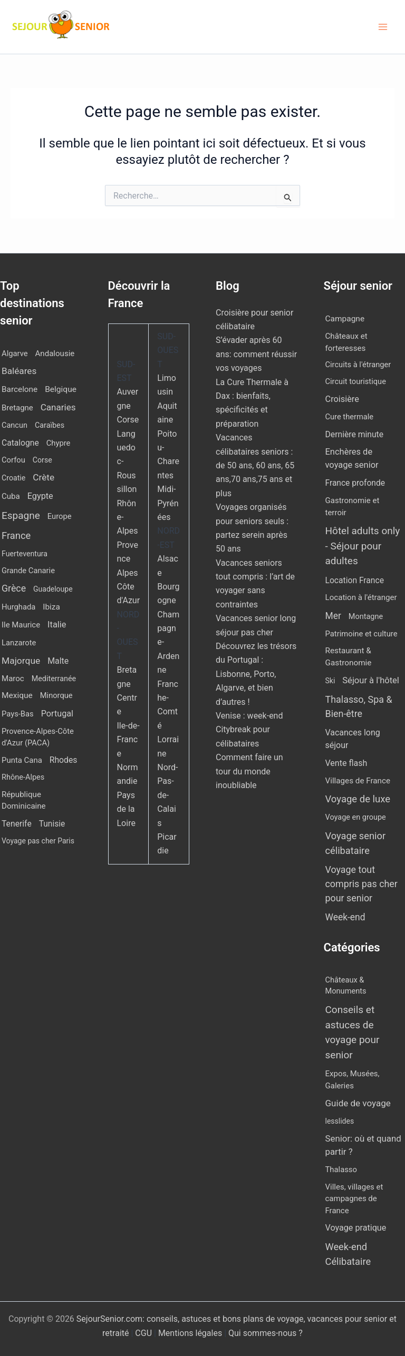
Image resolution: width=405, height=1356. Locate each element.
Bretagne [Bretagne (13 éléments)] (17, 407)
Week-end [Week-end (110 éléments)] (345, 917)
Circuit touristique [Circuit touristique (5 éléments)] (355, 381)
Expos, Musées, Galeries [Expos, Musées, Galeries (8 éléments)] (352, 1079)
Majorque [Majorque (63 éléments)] (21, 660)
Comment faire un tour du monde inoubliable (249, 771)
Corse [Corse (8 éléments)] (42, 460)
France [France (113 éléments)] (16, 535)
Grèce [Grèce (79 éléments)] (14, 588)
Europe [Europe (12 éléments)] (59, 516)
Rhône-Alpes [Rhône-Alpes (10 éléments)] (23, 777)
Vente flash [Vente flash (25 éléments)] (346, 763)
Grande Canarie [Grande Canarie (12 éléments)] (28, 570)
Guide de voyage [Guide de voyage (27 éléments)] (358, 1103)
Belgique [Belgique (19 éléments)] (60, 389)
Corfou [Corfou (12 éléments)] (13, 460)
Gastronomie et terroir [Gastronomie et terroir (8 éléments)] (352, 506)
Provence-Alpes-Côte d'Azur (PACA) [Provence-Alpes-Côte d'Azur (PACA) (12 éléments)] (38, 737)
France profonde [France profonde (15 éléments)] (355, 483)
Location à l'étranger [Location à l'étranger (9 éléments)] (361, 597)
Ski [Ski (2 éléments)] (330, 680)
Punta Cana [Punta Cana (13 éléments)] (22, 760)
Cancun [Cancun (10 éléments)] (14, 425)
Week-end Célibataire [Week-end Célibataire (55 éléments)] (348, 1253)
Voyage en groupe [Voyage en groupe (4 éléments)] (355, 817)
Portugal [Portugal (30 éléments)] (57, 714)
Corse (128, 420)
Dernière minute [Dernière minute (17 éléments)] (354, 434)
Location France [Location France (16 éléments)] (354, 580)
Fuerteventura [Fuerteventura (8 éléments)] (24, 553)
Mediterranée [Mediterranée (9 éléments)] (54, 678)
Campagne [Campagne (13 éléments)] (345, 318)
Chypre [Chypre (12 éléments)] (58, 443)
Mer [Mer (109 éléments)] (333, 616)
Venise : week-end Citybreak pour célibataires (249, 730)
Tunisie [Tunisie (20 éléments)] (52, 824)
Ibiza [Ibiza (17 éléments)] (51, 607)
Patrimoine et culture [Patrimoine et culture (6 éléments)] (361, 633)
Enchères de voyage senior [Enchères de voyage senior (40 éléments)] (352, 458)
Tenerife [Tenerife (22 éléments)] (17, 824)
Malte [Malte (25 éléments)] (58, 661)
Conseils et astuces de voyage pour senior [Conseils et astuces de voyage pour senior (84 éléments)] (352, 1032)
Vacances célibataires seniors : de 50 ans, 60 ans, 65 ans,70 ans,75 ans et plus (255, 465)
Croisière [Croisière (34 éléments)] (342, 399)
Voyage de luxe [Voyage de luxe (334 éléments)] (358, 799)
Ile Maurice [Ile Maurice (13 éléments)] (21, 625)
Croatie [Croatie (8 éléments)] (13, 478)
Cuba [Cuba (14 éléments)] (11, 496)
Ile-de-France (128, 740)
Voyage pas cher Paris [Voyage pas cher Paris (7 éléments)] (38, 841)
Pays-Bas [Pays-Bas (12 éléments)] (18, 714)
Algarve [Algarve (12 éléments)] (15, 353)
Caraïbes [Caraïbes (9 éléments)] (49, 425)
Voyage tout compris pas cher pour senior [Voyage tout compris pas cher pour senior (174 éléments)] (361, 883)
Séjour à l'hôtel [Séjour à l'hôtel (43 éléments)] (370, 680)
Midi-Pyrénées (167, 503)
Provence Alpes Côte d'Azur (128, 573)
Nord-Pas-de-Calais (167, 795)
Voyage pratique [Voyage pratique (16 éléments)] (356, 1228)
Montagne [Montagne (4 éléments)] (366, 616)
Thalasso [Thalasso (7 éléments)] (341, 1169)
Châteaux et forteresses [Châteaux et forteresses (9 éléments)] (346, 342)
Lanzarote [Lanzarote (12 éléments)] (19, 642)
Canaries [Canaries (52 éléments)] (58, 407)
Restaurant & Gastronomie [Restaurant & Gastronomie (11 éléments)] (348, 656)
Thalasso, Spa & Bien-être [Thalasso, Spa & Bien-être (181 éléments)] (358, 706)
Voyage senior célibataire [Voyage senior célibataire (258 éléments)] (355, 843)
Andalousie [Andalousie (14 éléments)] (55, 353)
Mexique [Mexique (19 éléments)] (17, 695)
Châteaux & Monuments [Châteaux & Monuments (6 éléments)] (346, 985)
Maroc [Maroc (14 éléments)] (13, 678)
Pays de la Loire (126, 809)
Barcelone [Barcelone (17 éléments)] (19, 389)
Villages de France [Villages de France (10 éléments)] (358, 780)
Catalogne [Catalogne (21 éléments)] (20, 443)
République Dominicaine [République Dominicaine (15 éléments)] (24, 800)
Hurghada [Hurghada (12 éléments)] (18, 607)
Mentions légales (190, 1333)
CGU (144, 1333)
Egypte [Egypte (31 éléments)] (40, 496)
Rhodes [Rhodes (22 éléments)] (64, 760)
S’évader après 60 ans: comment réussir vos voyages (256, 354)
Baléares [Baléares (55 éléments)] (19, 371)
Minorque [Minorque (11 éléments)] (56, 695)
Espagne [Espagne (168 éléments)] (21, 515)
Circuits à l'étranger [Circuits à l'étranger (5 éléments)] (358, 364)
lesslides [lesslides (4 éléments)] (339, 1121)
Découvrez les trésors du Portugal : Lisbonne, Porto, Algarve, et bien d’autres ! (256, 674)
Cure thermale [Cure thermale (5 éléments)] (349, 416)
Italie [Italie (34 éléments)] (56, 625)
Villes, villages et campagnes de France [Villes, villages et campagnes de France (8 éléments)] (354, 1198)
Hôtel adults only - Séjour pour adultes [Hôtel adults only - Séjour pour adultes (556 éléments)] (362, 546)
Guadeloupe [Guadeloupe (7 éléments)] (53, 589)
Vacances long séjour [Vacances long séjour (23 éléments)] (352, 739)
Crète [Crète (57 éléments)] (43, 477)
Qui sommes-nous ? (265, 1333)
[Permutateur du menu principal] (382, 26)
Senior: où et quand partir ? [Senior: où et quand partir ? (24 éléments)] (363, 1145)
